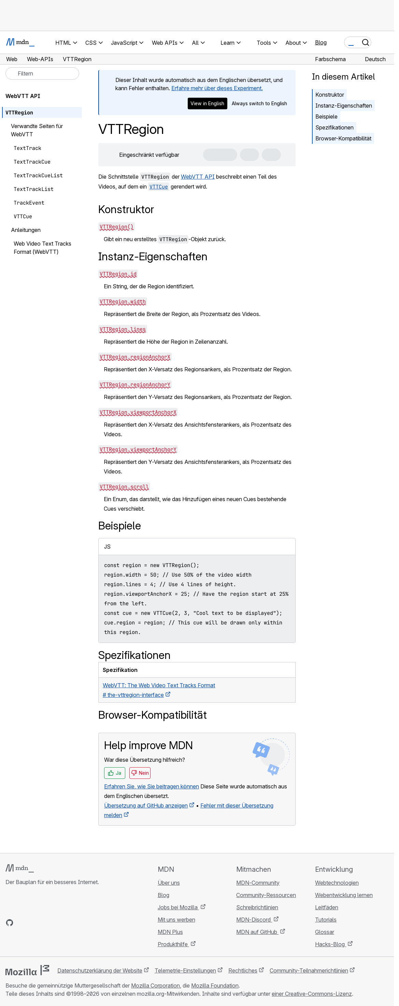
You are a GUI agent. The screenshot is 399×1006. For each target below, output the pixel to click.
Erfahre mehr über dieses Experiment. (217, 88)
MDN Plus (170, 931)
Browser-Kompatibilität (343, 138)
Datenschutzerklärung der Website (99, 970)
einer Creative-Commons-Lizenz (312, 993)
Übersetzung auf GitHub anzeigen (146, 805)
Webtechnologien (337, 882)
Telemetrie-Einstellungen (185, 970)
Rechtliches (242, 970)
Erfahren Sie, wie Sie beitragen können (151, 786)
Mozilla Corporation (155, 985)
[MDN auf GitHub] (9, 923)
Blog (321, 42)
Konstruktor (329, 94)
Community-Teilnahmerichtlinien (309, 970)
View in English (207, 103)
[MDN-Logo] (19, 868)
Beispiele (326, 116)
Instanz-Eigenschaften (343, 105)
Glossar (324, 931)
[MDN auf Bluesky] (22, 923)
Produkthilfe (173, 944)
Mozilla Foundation (215, 985)
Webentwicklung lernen (344, 895)
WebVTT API (198, 176)
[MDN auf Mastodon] (46, 923)
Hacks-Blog (330, 944)
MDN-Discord (254, 919)
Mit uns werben (176, 919)
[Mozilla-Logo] (27, 970)
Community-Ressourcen (266, 895)
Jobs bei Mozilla (178, 907)
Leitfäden (326, 907)
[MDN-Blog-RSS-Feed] (59, 923)
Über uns (169, 882)
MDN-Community (258, 882)
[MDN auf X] (34, 923)
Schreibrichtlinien (257, 907)
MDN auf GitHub (257, 931)
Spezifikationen (334, 127)
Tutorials (326, 919)
